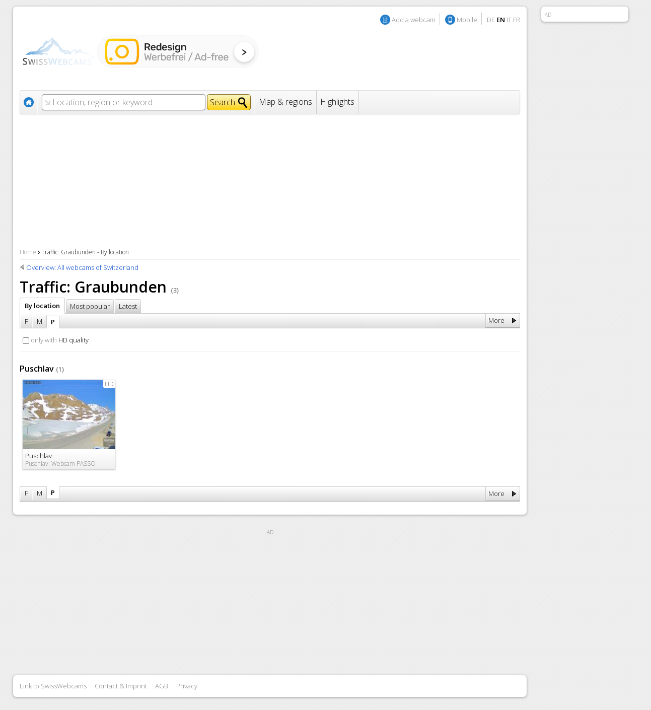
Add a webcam (414, 19)
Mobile (467, 19)
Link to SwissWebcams (53, 685)
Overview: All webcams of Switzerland (82, 267)
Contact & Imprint (121, 685)
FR (516, 19)
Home (28, 252)
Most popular (90, 306)
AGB (161, 685)
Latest (128, 306)
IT (509, 19)
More (496, 320)
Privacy (186, 685)
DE (491, 19)
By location (42, 305)
